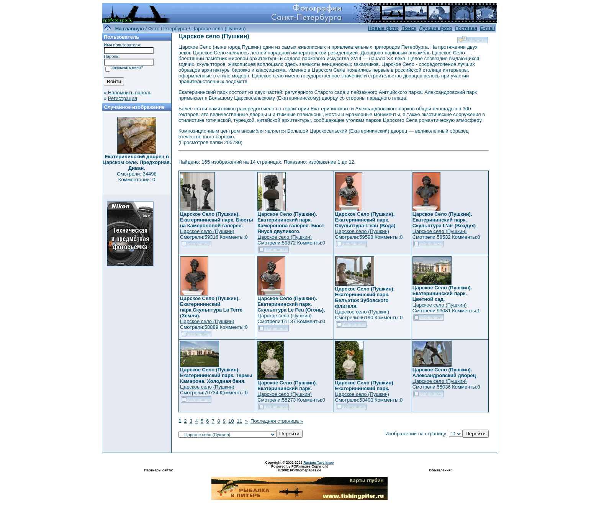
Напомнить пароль (129, 92)
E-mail (487, 28)
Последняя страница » (276, 421)
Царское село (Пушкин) (207, 231)
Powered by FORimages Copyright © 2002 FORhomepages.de (299, 468)
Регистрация (122, 98)
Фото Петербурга (167, 28)
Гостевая (466, 28)
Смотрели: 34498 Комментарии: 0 (136, 176)
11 (239, 421)
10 (231, 421)
